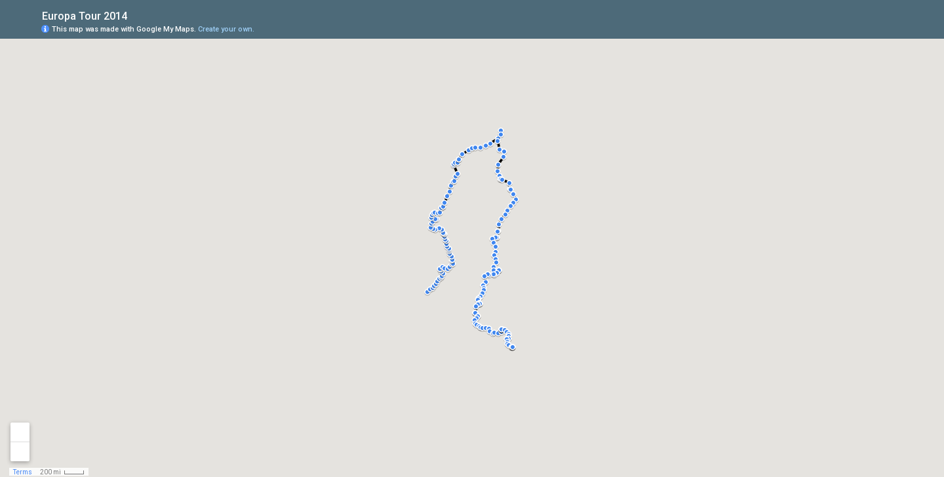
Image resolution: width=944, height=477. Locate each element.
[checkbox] (137, 14)
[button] (512, 347)
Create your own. (226, 29)
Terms (22, 472)
